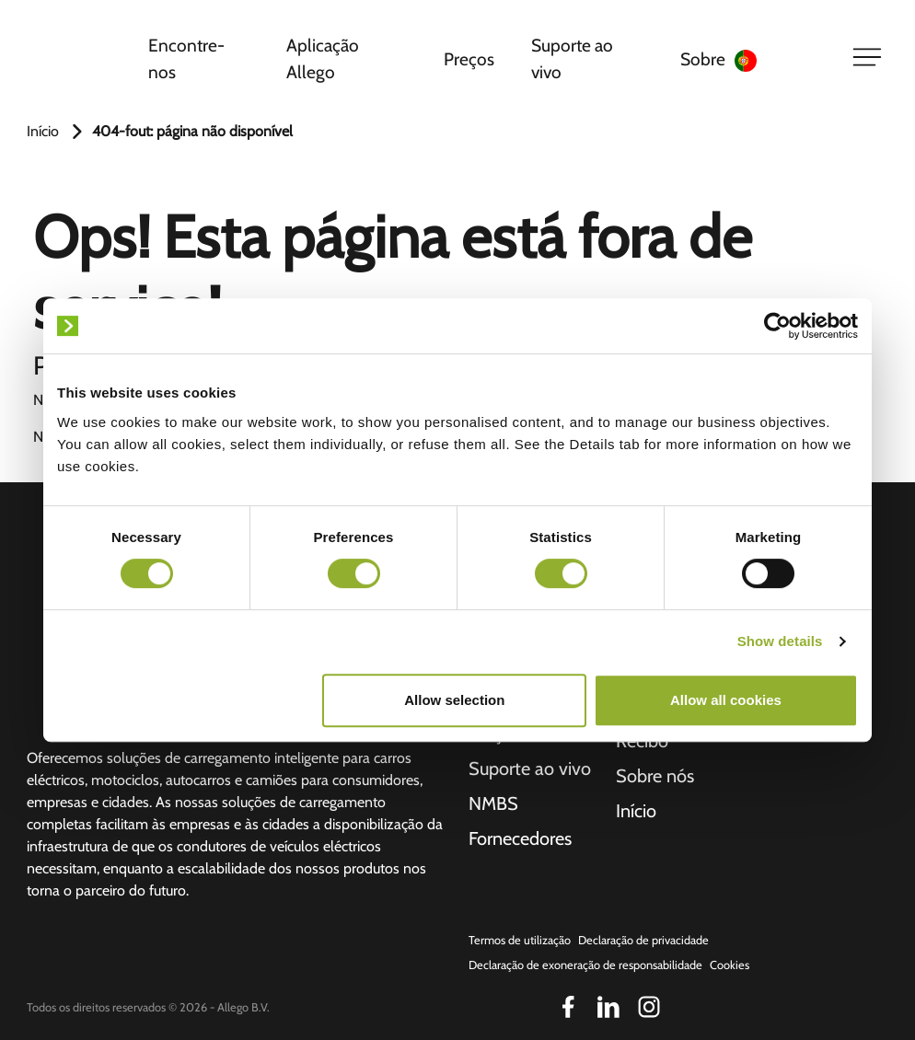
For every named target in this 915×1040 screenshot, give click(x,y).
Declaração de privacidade (643, 940)
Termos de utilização (520, 940)
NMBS (493, 803)
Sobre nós (655, 776)
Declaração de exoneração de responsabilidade (585, 965)
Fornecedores (520, 838)
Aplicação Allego (322, 58)
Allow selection (454, 700)
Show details (780, 641)
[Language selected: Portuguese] (782, 59)
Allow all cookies (726, 700)
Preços (469, 59)
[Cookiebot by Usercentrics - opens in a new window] (777, 326)
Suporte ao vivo (572, 58)
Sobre (702, 59)
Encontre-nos (186, 58)
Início (43, 131)
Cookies (729, 965)
